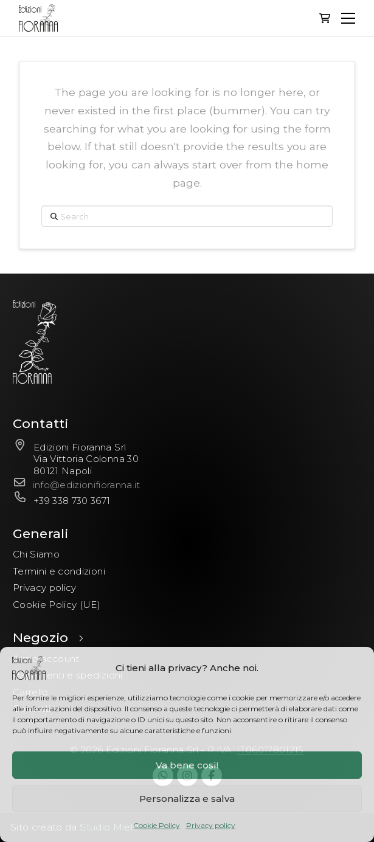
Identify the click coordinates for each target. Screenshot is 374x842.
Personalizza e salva (187, 798)
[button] (324, 18)
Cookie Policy (156, 825)
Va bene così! (187, 765)
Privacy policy (210, 825)
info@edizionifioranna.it (86, 485)
